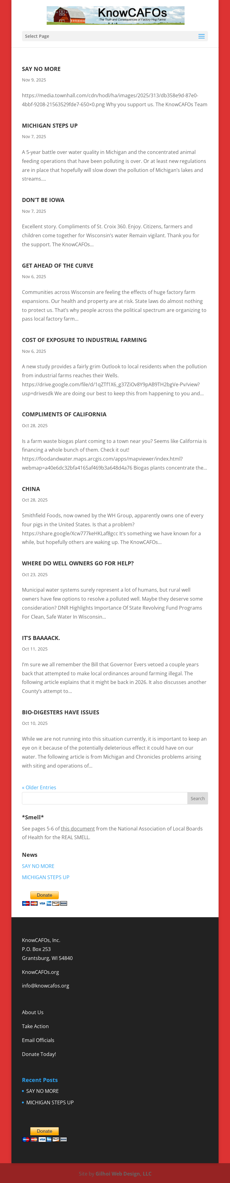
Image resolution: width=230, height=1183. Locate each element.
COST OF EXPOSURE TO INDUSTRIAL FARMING (84, 340)
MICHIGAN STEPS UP (50, 125)
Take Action (35, 1026)
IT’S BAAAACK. (41, 638)
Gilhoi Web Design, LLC (123, 1173)
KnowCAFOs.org (40, 972)
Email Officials (38, 1040)
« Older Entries (39, 787)
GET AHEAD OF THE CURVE (57, 265)
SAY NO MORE (41, 68)
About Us (33, 1012)
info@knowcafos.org (45, 985)
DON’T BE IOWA (43, 200)
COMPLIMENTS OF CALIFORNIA (64, 414)
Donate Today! (39, 1054)
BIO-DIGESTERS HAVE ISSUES (60, 712)
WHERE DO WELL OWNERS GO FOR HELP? (78, 563)
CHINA (31, 489)
